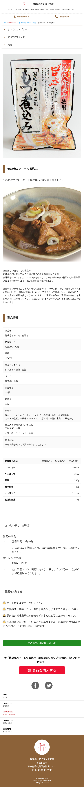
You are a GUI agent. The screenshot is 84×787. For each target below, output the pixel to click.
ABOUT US (7, 704)
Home (4, 23)
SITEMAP (7, 730)
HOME (6, 696)
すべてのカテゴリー (17, 29)
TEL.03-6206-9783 (42, 770)
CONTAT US (8, 721)
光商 (34, 23)
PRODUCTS (9, 713)
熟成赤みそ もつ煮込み (46, 23)
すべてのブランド (25, 23)
